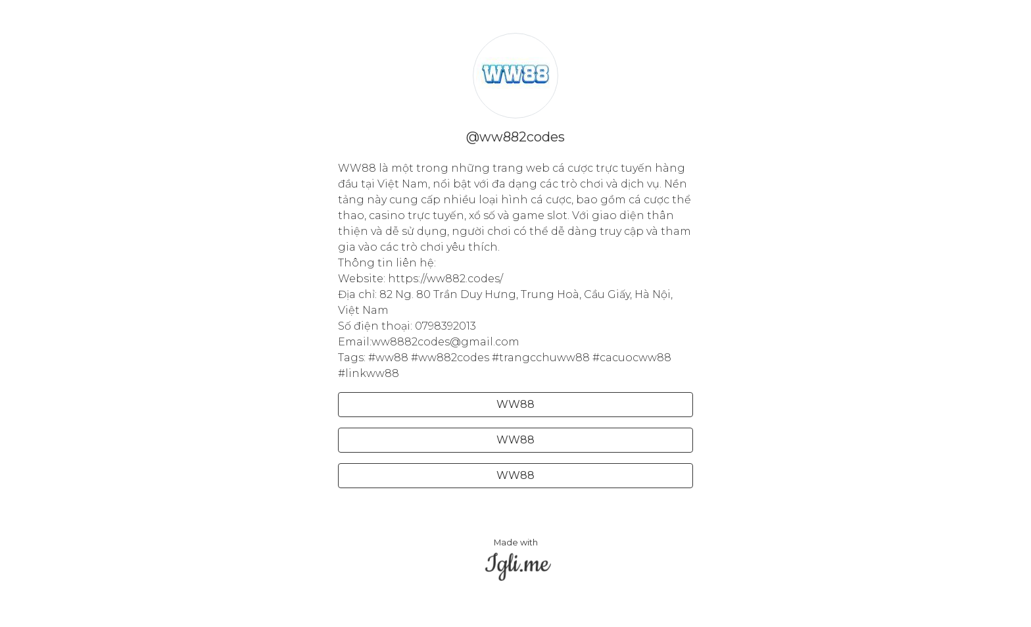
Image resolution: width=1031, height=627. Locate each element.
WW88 (515, 404)
